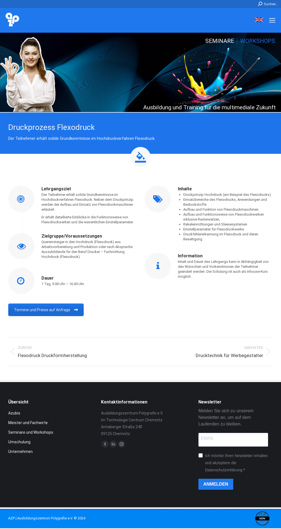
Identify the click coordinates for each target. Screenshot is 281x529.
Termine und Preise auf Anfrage (46, 310)
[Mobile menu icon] (272, 20)
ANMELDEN (215, 484)
